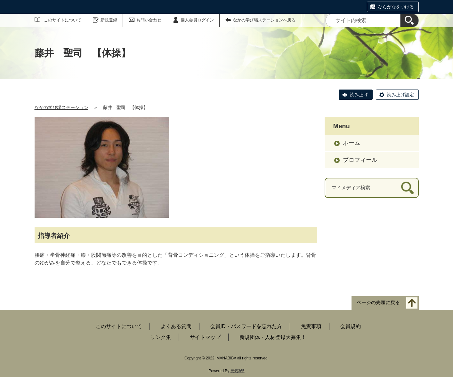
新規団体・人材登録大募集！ (272, 337)
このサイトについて (62, 20)
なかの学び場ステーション (61, 107)
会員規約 (350, 326)
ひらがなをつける (396, 6)
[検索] (409, 20)
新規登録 (109, 20)
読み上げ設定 (400, 94)
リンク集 (160, 337)
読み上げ (359, 94)
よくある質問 (176, 326)
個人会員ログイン (197, 20)
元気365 (238, 371)
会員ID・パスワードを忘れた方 (246, 326)
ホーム (351, 143)
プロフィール (360, 160)
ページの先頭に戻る (378, 302)
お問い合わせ (148, 20)
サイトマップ (205, 337)
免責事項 (311, 326)
